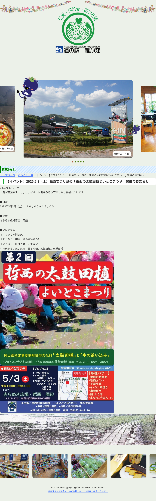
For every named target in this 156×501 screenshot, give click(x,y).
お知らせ (22, 67)
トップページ (7, 175)
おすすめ (59, 67)
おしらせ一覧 (25, 175)
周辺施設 (100, 67)
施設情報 (40, 67)
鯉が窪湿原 (80, 67)
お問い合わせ (140, 67)
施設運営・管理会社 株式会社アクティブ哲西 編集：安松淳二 (78, 491)
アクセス (118, 67)
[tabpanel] (78, 119)
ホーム (4, 67)
